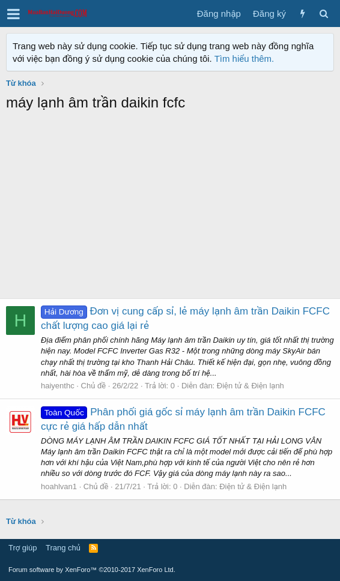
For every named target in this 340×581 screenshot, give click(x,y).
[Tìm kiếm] (323, 13)
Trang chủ (63, 547)
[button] (13, 14)
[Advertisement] (170, 208)
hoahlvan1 (59, 486)
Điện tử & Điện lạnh (250, 385)
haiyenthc (57, 385)
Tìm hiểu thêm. (244, 58)
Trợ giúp (22, 547)
